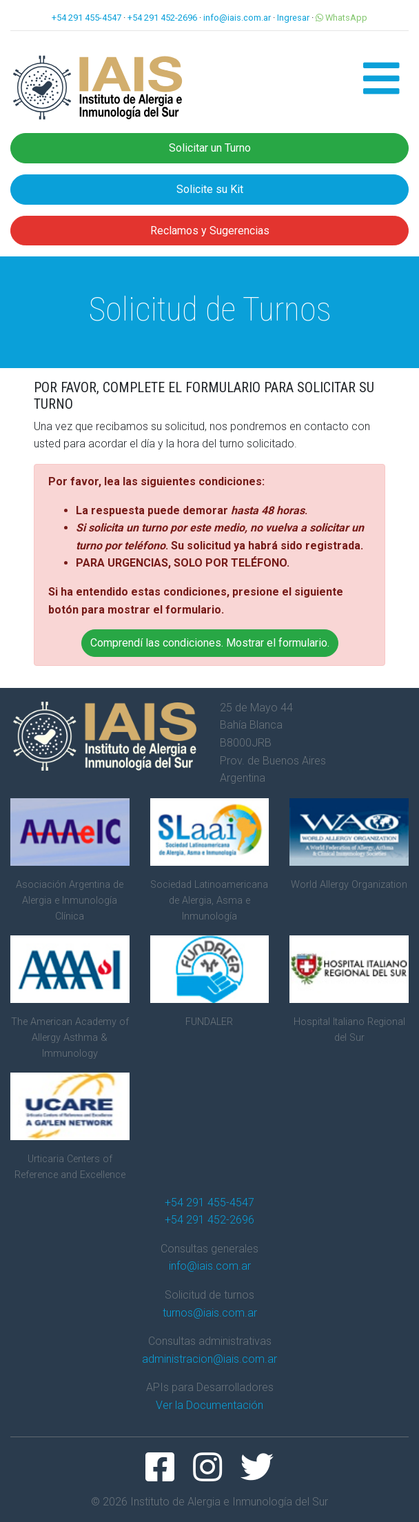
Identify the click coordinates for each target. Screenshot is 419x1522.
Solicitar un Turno (210, 147)
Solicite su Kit (209, 189)
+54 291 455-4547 (86, 17)
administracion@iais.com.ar (209, 1359)
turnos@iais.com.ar (210, 1312)
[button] (381, 87)
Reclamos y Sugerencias (209, 230)
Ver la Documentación (209, 1405)
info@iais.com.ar (237, 17)
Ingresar (293, 17)
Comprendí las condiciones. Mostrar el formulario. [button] (209, 642)
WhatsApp (341, 17)
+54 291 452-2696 (162, 17)
